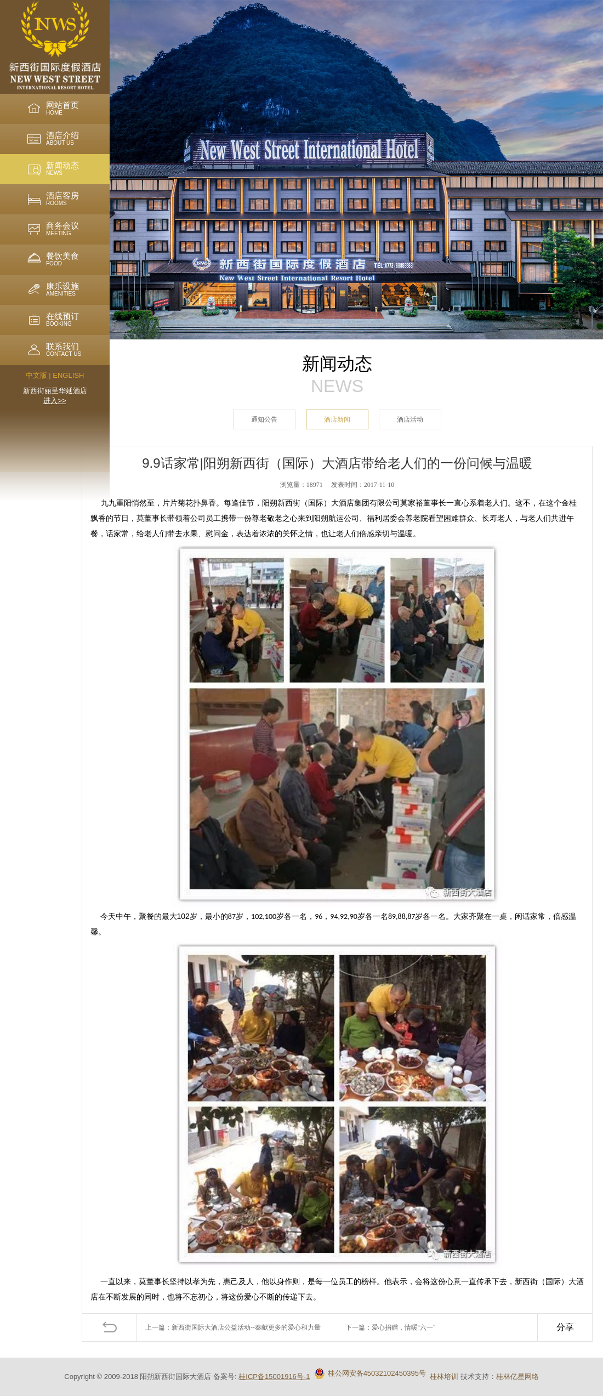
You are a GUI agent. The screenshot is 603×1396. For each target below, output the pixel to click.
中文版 (36, 375)
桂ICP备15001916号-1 (274, 1376)
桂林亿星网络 (517, 1376)
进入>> (54, 400)
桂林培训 (444, 1376)
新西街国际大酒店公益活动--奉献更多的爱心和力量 (246, 1327)
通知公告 (264, 419)
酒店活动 (410, 419)
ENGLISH (68, 375)
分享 (565, 1327)
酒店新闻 (337, 419)
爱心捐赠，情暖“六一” (403, 1327)
